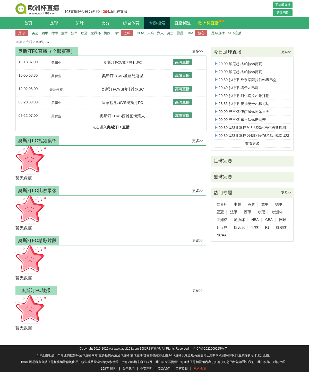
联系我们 (164, 368)
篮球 (80, 23)
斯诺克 (239, 227)
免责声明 (146, 368)
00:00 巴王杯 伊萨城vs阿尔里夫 (242, 112)
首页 (28, 23)
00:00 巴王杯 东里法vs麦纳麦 (240, 120)
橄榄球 (281, 227)
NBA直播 (235, 33)
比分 (105, 23)
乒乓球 (222, 227)
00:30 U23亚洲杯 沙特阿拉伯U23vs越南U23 (252, 136)
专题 (29, 42)
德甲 (55, 33)
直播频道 (183, 23)
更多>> (197, 51)
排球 (255, 227)
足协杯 (239, 220)
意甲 (64, 33)
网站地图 (199, 368)
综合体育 (131, 23)
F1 (267, 227)
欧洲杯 (277, 212)
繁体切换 (283, 12)
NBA (140, 33)
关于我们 (128, 368)
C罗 (116, 33)
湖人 (160, 33)
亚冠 (220, 212)
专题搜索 (157, 23)
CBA (189, 33)
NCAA (222, 235)
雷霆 (180, 33)
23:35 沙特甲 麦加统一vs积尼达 (242, 104)
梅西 (107, 33)
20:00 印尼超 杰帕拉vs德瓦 (238, 64)
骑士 (170, 33)
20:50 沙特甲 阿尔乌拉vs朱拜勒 (242, 96)
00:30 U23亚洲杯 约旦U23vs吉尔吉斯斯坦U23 (254, 128)
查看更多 (252, 143)
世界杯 (96, 33)
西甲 (45, 33)
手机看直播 (282, 5)
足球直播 (218, 33)
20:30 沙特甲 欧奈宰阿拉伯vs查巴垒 (246, 80)
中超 (237, 204)
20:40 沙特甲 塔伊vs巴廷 (237, 88)
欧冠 (84, 33)
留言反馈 (182, 368)
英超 (35, 33)
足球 (54, 23)
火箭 (150, 33)
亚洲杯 (222, 220)
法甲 (74, 33)
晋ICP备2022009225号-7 (210, 348)
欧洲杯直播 (209, 22)
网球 (282, 220)
